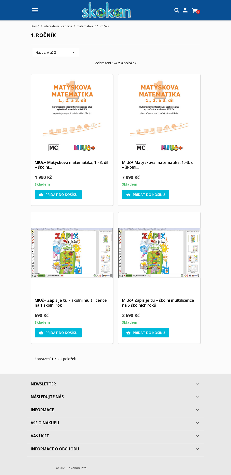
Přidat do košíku (58, 194)
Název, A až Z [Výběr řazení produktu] (56, 52)
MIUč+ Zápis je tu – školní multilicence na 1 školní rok (71, 303)
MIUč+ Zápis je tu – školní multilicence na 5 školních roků (158, 303)
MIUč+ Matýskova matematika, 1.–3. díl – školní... (71, 165)
